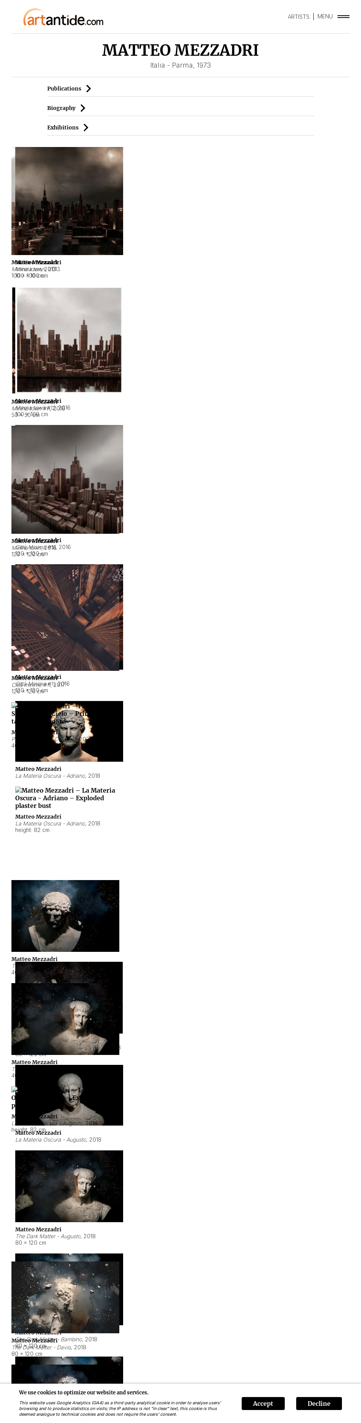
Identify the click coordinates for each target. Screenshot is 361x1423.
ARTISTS (299, 16)
